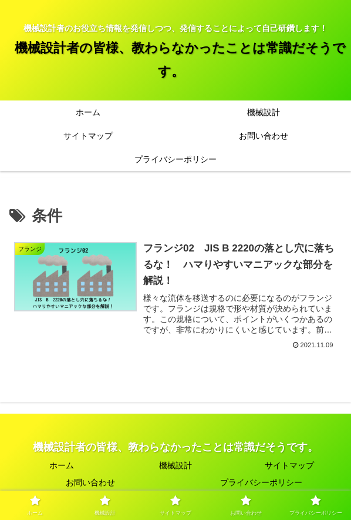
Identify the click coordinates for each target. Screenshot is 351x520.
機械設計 (175, 465)
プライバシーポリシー (261, 482)
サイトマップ (289, 465)
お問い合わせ (90, 482)
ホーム (61, 465)
